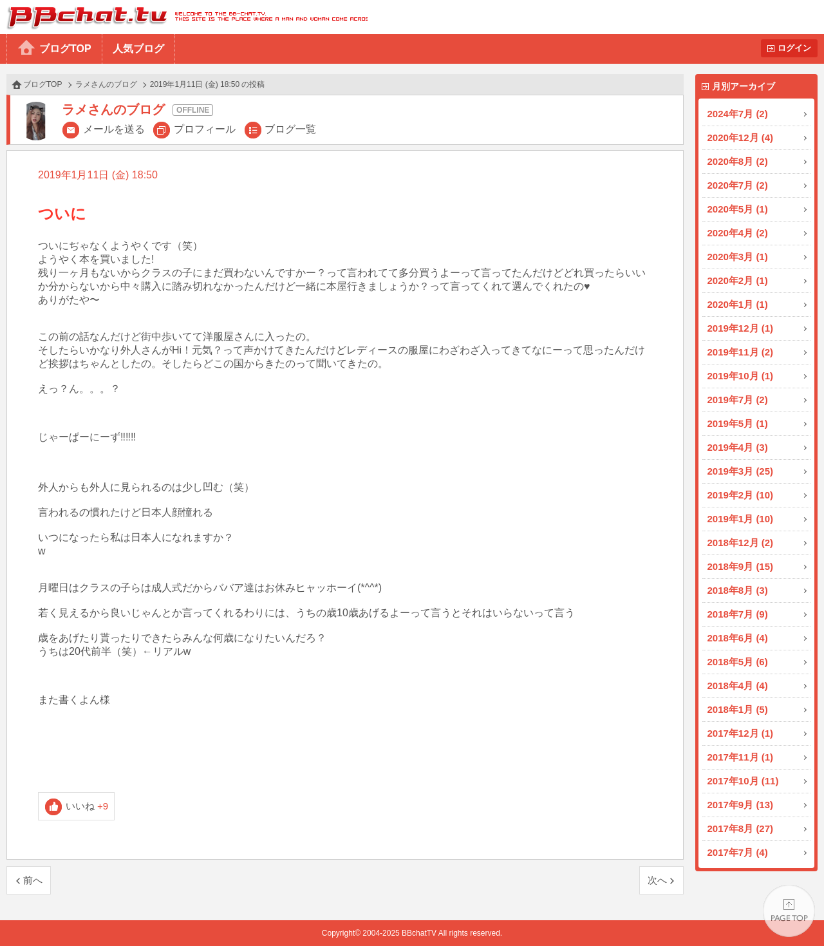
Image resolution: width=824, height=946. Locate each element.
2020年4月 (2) (737, 232)
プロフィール (205, 129)
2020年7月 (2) (737, 185)
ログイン (794, 48)
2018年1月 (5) (737, 709)
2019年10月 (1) (740, 375)
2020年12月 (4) (740, 137)
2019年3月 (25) (740, 471)
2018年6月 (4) (737, 637)
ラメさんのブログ (106, 84)
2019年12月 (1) (740, 328)
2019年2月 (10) (740, 494)
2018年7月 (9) (737, 614)
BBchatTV (184, 17)
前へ (32, 880)
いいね (87, 805)
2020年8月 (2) (737, 161)
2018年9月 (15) (740, 566)
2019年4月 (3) (737, 447)
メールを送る (114, 129)
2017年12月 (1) (740, 733)
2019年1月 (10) (740, 518)
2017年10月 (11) (743, 780)
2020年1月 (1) (737, 304)
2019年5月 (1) (737, 423)
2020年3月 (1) (737, 256)
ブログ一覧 (290, 129)
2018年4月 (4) (737, 685)
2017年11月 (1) (740, 757)
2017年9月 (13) (740, 804)
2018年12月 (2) (740, 542)
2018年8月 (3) (737, 590)
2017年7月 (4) (737, 852)
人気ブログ (138, 48)
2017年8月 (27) (740, 828)
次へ (657, 880)
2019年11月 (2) (740, 351)
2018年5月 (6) (737, 661)
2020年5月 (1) (737, 208)
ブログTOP (65, 48)
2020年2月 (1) (737, 280)
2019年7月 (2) (737, 399)
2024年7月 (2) (737, 113)
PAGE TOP (789, 911)
